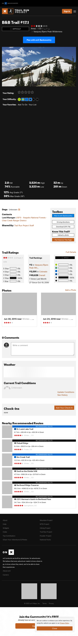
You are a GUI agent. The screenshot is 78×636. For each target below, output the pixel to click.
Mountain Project (46, 520)
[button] (4, 66)
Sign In (67, 11)
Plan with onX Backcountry (39, 40)
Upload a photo (63, 235)
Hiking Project (45, 528)
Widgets (6, 528)
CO (39, 28)
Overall (42, 275)
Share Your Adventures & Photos (15, 540)
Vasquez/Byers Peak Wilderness (47, 31)
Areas (33, 28)
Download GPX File (63, 227)
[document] (54, 624)
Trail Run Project (46, 532)
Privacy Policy (64, 623)
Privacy (51, 603)
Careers (6, 575)
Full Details (71, 252)
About (5, 520)
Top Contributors (9, 536)
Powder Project (45, 536)
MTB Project (44, 524)
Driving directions (63, 222)
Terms (44, 603)
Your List (32, 104)
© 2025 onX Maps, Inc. (32, 603)
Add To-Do (22, 104)
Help (4, 524)
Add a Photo (70, 290)
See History (62, 395)
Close (54, 628)
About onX (7, 571)
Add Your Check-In (64, 407)
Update (65, 392)
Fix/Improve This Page (63, 240)
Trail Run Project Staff (24, 225)
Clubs (5, 532)
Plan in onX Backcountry (63, 216)
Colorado (43, 271)
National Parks (45, 540)
